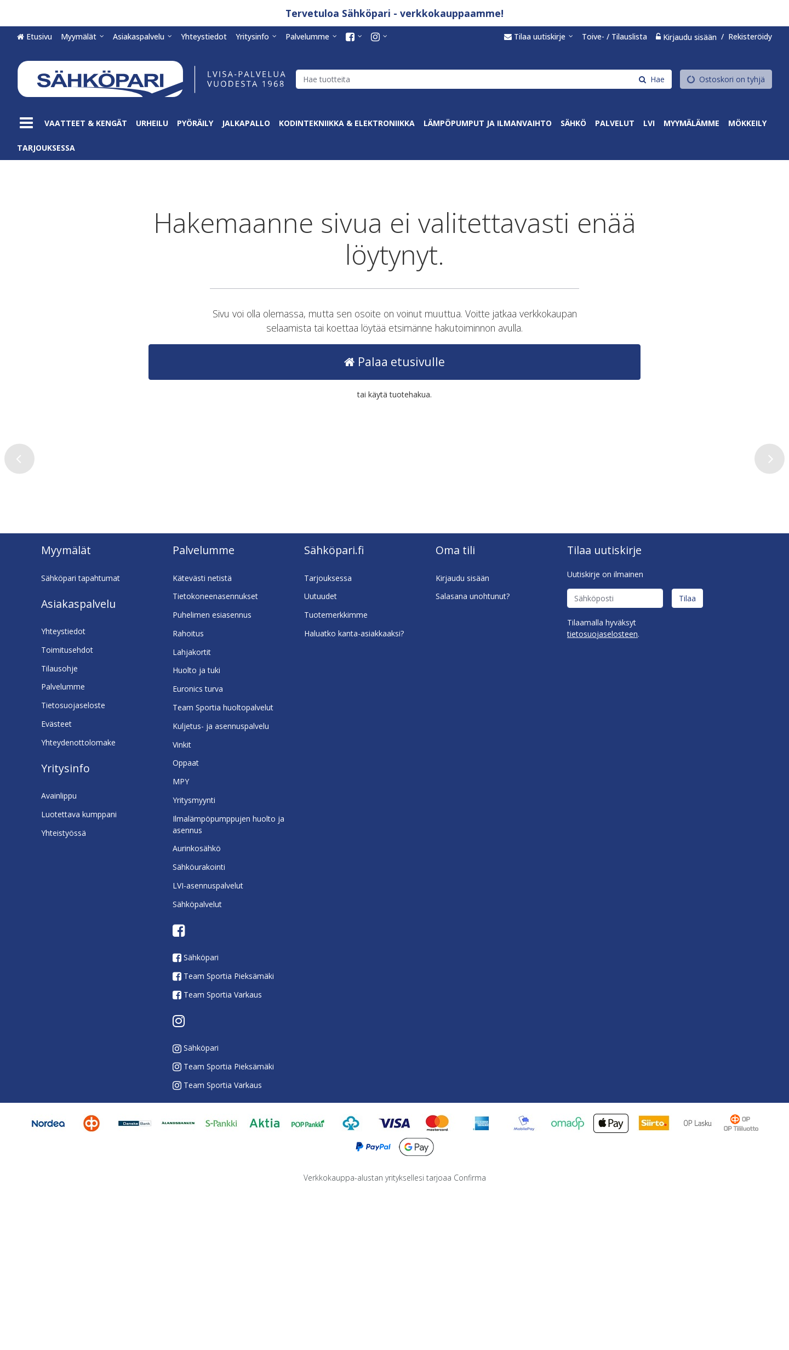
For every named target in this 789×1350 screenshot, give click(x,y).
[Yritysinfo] (256, 36)
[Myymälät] (82, 36)
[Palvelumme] (311, 36)
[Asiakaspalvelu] (142, 36)
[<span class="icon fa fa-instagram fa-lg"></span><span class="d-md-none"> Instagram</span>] (379, 36)
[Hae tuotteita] (484, 78)
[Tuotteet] (26, 123)
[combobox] (484, 78)
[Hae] (652, 78)
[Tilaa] (687, 756)
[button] (602, 792)
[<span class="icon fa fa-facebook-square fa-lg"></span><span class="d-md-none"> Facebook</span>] (354, 36)
